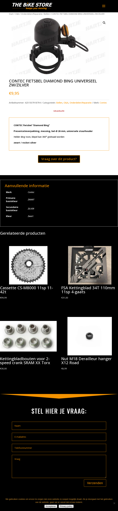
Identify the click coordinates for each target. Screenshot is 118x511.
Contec (103, 102)
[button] (104, 23)
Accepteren (51, 506)
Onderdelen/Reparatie (31, 13)
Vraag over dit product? (59, 159)
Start (11, 13)
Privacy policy (66, 506)
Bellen (47, 13)
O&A (17, 13)
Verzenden (95, 483)
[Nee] (114, 503)
